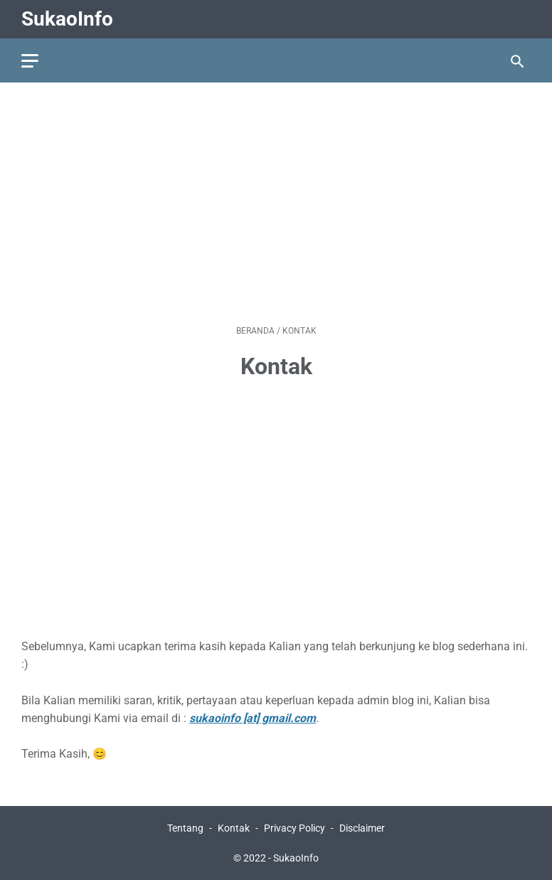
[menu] (29, 61)
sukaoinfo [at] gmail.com (252, 718)
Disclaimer (362, 828)
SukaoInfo (67, 19)
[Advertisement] (276, 203)
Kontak (234, 828)
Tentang (185, 828)
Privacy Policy (294, 828)
